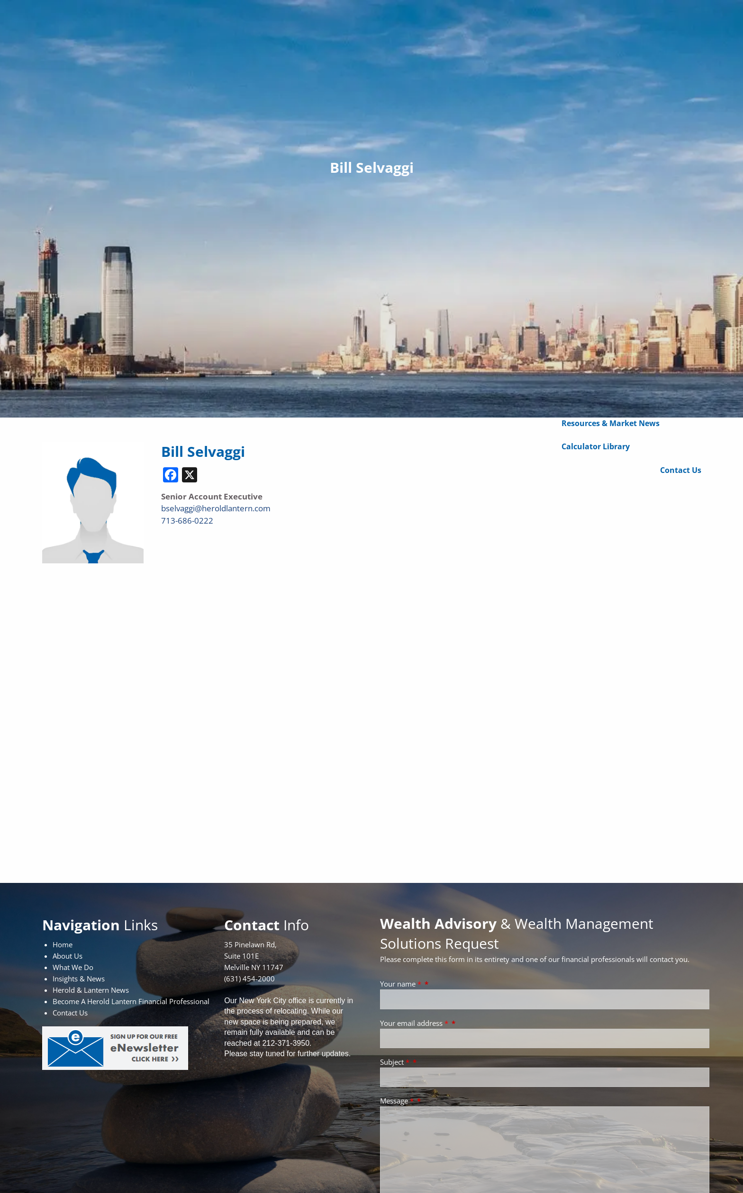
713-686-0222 (187, 520)
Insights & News (79, 978)
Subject (395, 1062)
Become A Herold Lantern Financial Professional (131, 1001)
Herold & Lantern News (91, 990)
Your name (401, 983)
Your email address (415, 1023)
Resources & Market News (611, 423)
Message (398, 1100)
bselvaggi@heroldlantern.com (216, 508)
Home (62, 944)
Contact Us (680, 470)
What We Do (73, 967)
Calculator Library (596, 446)
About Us (67, 956)
